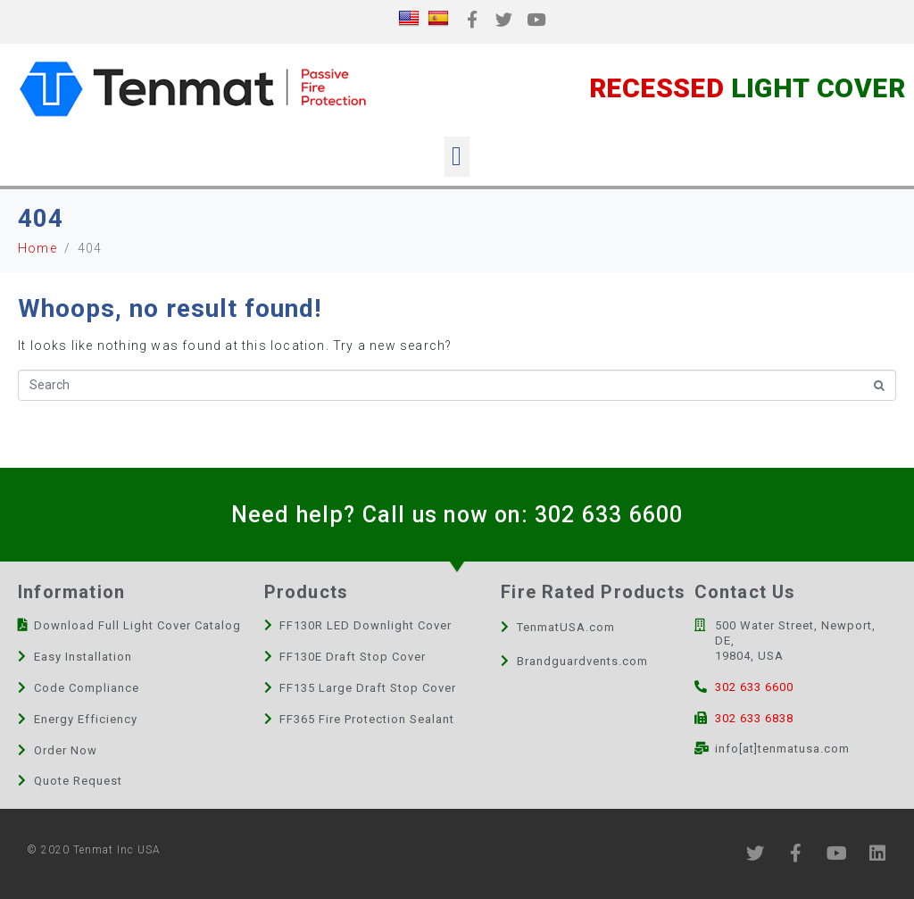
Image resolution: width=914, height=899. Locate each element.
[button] (457, 157)
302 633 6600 (609, 515)
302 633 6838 (754, 718)
